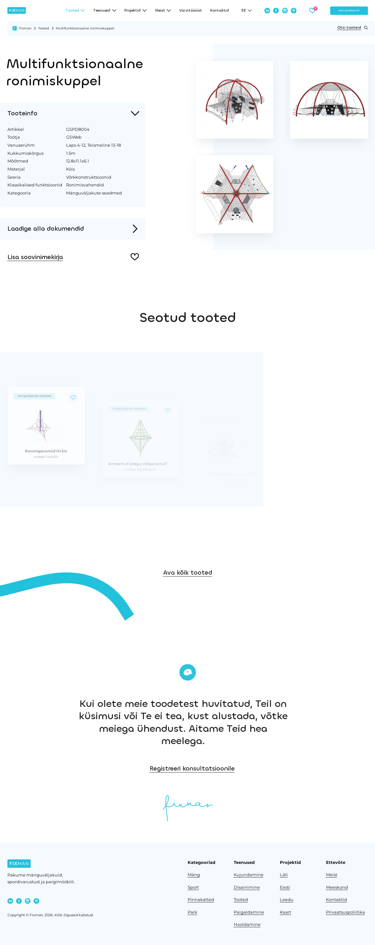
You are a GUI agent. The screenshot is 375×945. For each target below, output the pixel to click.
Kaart (285, 912)
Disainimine (247, 887)
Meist (331, 874)
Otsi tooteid (352, 28)
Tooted (43, 28)
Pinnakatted (201, 899)
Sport (193, 887)
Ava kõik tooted (187, 604)
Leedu (286, 899)
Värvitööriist (190, 10)
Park (192, 912)
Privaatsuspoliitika (345, 912)
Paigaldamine (249, 912)
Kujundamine (248, 874)
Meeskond (337, 887)
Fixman (25, 28)
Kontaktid (219, 10)
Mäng (194, 874)
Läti (284, 874)
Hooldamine (247, 924)
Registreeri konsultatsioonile (285, 768)
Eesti (285, 887)
